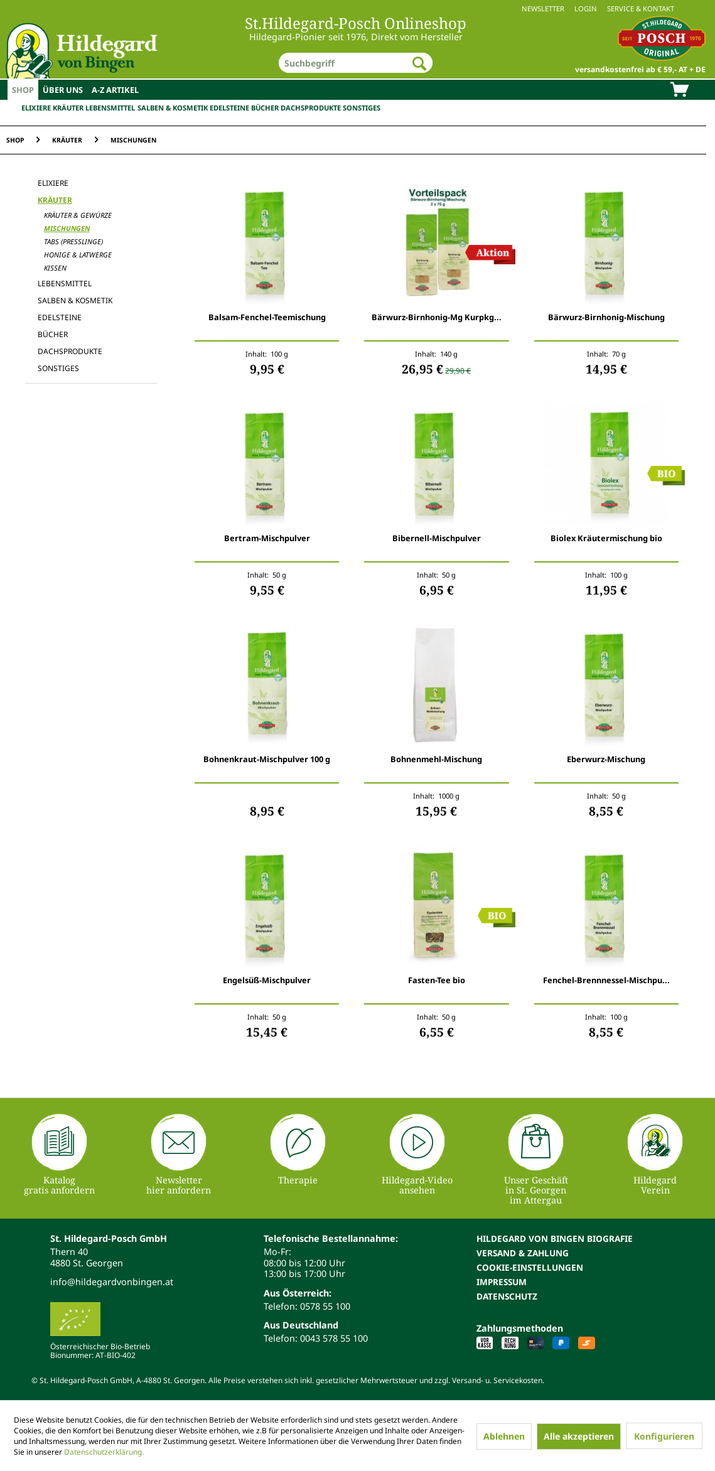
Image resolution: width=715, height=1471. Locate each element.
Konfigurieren (664, 1436)
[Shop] (23, 90)
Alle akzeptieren (579, 1436)
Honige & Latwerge (78, 254)
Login (585, 8)
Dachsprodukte (311, 107)
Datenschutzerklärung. (104, 1452)
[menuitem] (357, 8)
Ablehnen (504, 1436)
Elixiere (36, 107)
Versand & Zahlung (522, 1253)
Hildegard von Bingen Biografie (554, 1238)
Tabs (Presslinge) (73, 241)
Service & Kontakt (640, 8)
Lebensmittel (110, 107)
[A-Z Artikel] (115, 90)
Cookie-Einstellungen (529, 1267)
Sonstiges (361, 107)
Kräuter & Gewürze (78, 215)
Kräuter (68, 107)
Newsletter (543, 8)
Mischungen (67, 228)
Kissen (55, 267)
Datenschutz (506, 1296)
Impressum (501, 1282)
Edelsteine (229, 107)
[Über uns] (62, 90)
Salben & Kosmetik (172, 107)
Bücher (265, 107)
